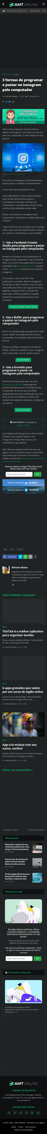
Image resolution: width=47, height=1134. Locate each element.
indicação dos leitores (12, 384)
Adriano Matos (20, 567)
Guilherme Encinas (27, 266)
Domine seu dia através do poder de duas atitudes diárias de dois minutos (16, 861)
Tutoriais (20, 549)
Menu (3, 4)
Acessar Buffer (23, 360)
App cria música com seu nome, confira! (19, 746)
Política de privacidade (23, 1130)
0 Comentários (33, 96)
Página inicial (7, 74)
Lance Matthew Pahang (13, 174)
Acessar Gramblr (23, 410)
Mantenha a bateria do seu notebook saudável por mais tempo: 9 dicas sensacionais (17, 846)
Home (13, 1127)
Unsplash (23, 174)
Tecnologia (35, 10)
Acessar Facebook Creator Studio (23, 306)
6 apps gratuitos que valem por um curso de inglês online (22, 689)
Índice (20, 1127)
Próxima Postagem (36, 830)
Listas (12, 549)
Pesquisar (43, 4)
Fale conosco (30, 1127)
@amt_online (23, 425)
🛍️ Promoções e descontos (14, 10)
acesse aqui (14, 269)
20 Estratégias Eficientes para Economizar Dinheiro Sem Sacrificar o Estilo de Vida (17, 876)
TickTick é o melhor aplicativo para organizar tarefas (22, 633)
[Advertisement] (23, 41)
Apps (17, 74)
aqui (15, 1012)
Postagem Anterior (11, 830)
